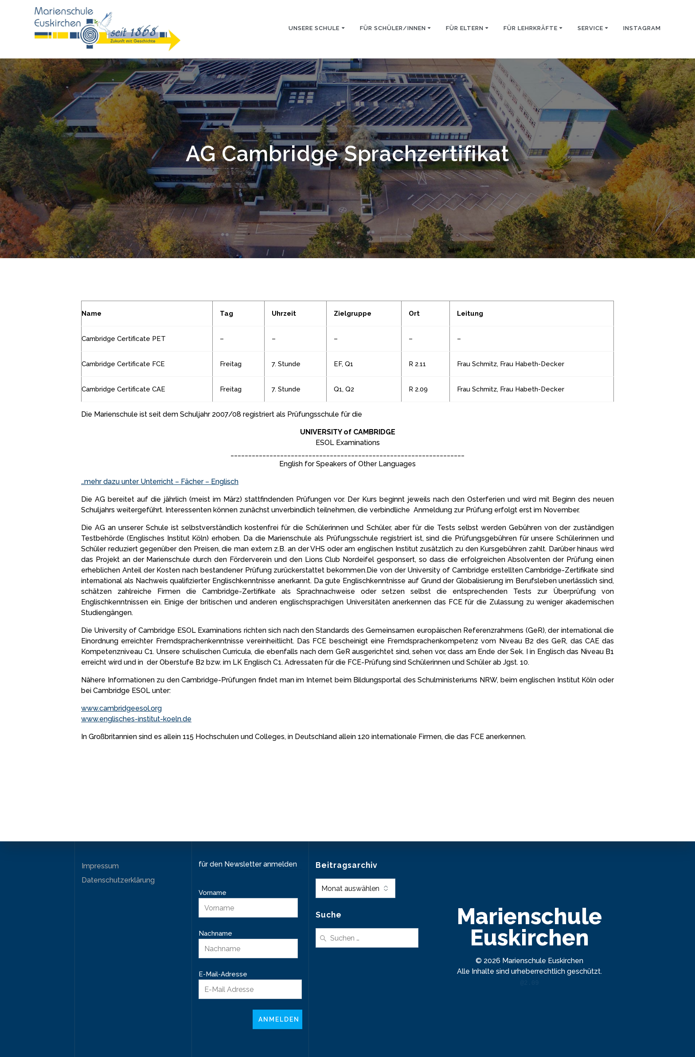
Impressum (100, 866)
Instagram (642, 28)
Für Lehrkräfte (531, 28)
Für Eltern (465, 28)
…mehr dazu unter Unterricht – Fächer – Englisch (159, 481)
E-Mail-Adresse (223, 974)
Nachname (215, 933)
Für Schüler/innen (393, 28)
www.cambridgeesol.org (121, 708)
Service (590, 28)
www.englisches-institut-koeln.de (136, 719)
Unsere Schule (314, 28)
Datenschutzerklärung (118, 880)
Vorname (212, 893)
